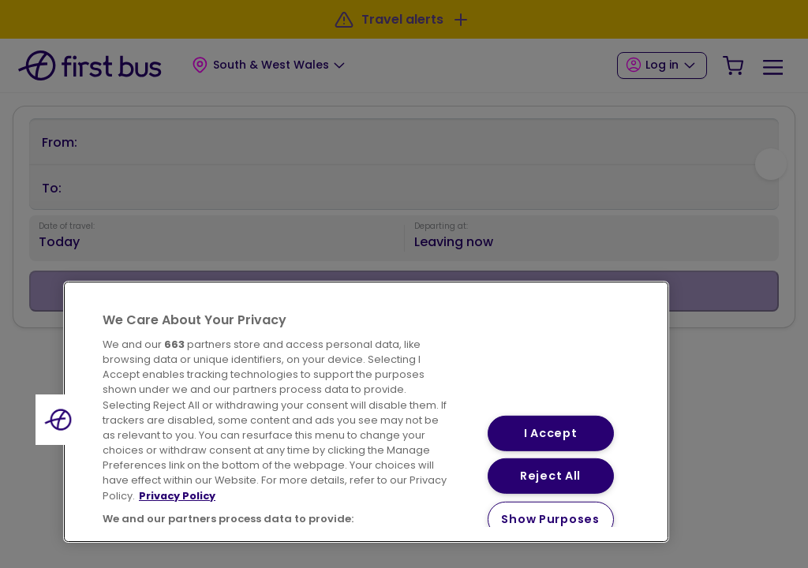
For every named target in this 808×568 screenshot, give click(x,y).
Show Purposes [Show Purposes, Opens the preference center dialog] (550, 519)
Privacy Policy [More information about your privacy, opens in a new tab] (177, 496)
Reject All (550, 476)
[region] (366, 412)
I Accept (551, 433)
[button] (61, 419)
